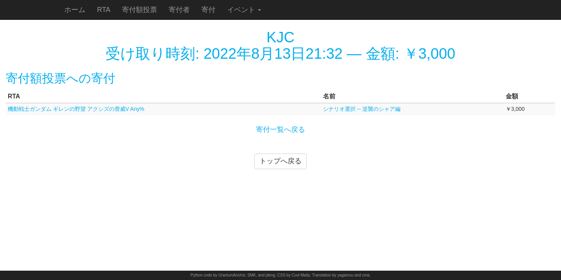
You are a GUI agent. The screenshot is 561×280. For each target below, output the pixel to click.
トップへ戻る (280, 161)
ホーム (74, 10)
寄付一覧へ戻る (280, 129)
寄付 (208, 10)
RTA (103, 10)
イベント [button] (244, 10)
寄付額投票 (139, 10)
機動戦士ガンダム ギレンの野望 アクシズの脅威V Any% (76, 109)
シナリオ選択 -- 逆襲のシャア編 (361, 109)
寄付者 (179, 10)
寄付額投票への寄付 (60, 78)
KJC (280, 37)
